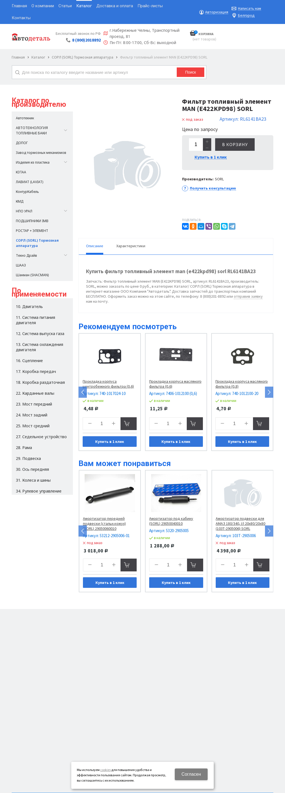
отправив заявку (248, 296)
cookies (105, 770)
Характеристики (130, 245)
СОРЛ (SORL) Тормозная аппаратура (82, 57)
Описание (94, 245)
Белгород (246, 15)
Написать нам (249, 8)
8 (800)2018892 (86, 40)
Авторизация (216, 12)
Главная (18, 57)
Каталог (38, 57)
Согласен (191, 774)
